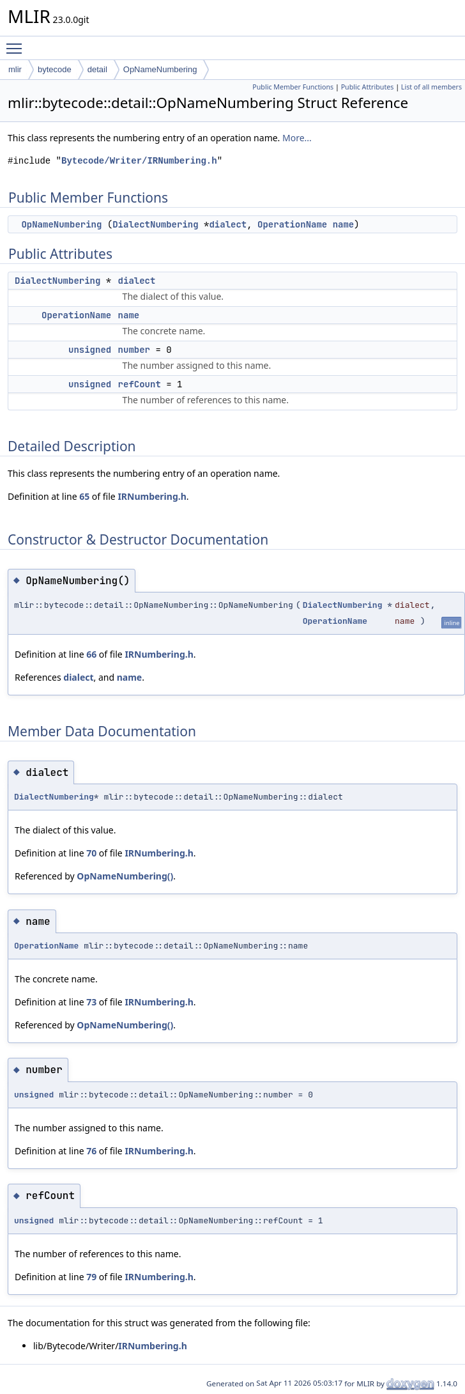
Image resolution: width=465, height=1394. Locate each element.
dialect (228, 224)
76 (91, 1151)
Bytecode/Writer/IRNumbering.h (139, 161)
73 (91, 1002)
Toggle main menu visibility (17, 42)
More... (297, 138)
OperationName (292, 224)
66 (91, 654)
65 (84, 496)
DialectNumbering (155, 224)
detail (97, 69)
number (134, 349)
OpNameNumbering (160, 69)
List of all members (431, 86)
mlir (15, 69)
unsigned (89, 349)
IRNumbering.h (152, 496)
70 (91, 853)
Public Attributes (367, 86)
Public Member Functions (292, 86)
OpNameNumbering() (125, 876)
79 (91, 1277)
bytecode (55, 69)
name (343, 224)
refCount (139, 384)
